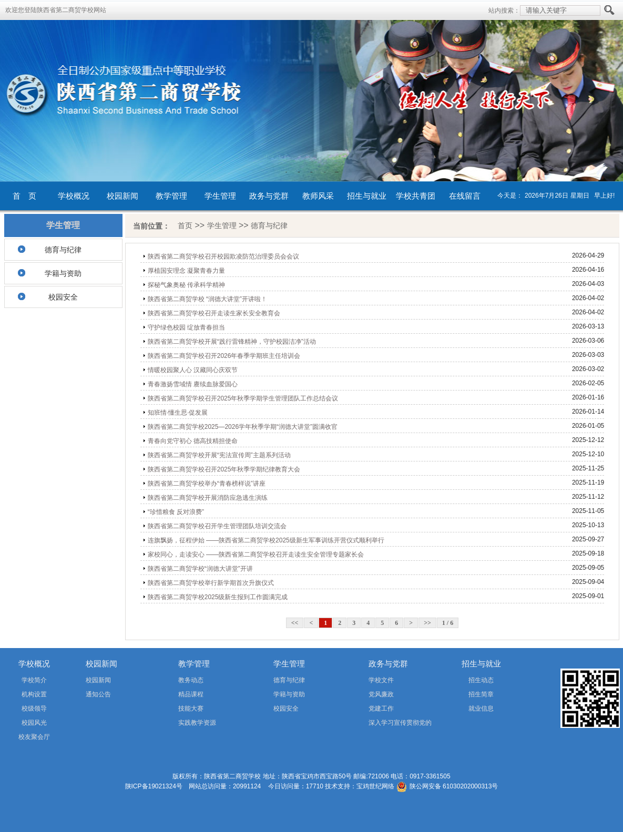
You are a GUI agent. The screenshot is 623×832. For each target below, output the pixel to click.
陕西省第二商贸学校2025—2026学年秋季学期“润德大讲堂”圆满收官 (243, 426)
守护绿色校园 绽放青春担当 (186, 327)
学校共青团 (415, 195)
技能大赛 (190, 708)
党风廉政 (381, 694)
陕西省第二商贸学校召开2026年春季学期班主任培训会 (224, 355)
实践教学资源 (197, 722)
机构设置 (34, 694)
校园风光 (34, 722)
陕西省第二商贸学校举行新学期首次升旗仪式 (211, 583)
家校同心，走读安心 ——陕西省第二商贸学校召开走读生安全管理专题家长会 (256, 554)
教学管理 (171, 195)
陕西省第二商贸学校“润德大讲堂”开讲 (200, 568)
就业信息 (481, 708)
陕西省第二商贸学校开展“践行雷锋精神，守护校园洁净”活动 (232, 341)
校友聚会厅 (34, 737)
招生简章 (481, 694)
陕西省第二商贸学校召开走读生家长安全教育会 (214, 313)
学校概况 (73, 195)
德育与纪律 (63, 249)
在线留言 (465, 195)
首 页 (24, 195)
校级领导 (34, 708)
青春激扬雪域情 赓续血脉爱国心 (193, 384)
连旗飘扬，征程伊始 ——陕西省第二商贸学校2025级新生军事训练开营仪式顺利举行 (266, 540)
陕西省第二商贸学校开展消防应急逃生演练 (208, 497)
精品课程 (190, 694)
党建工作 (381, 708)
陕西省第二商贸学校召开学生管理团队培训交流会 (217, 526)
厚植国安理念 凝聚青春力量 (186, 270)
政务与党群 (269, 195)
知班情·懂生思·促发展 (178, 412)
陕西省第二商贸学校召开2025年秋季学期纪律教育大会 (224, 469)
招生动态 (481, 680)
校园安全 (63, 297)
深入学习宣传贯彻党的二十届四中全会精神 (385, 724)
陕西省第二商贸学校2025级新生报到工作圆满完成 (218, 597)
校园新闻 (122, 195)
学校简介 (34, 680)
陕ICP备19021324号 (153, 786)
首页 (185, 225)
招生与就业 (366, 195)
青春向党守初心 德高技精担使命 (193, 441)
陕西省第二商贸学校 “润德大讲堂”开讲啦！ (207, 299)
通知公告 (98, 694)
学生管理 (220, 195)
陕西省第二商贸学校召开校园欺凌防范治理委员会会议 (223, 256)
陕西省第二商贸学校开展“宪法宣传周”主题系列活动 (219, 455)
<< (295, 622)
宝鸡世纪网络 (375, 786)
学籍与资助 (63, 273)
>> (427, 622)
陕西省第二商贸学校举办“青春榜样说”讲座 (206, 483)
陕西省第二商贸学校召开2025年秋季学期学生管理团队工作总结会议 (243, 398)
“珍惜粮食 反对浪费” (176, 512)
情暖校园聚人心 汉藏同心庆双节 (193, 370)
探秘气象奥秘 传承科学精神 (186, 285)
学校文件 (381, 680)
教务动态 (190, 680)
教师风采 (318, 195)
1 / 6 (447, 622)
